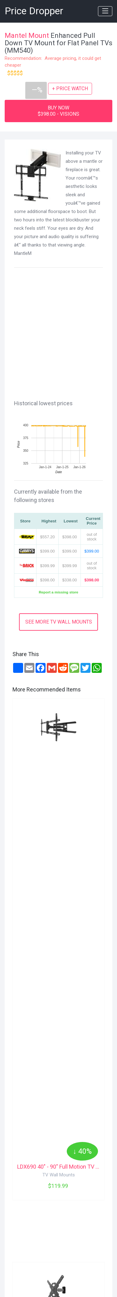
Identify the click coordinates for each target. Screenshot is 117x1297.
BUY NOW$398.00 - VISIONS (58, 111)
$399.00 (92, 551)
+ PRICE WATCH (70, 88)
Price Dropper (34, 11)
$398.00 (92, 580)
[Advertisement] (58, 332)
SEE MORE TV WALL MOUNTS (58, 622)
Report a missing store (58, 592)
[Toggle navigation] (105, 11)
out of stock (92, 536)
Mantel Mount (27, 35)
